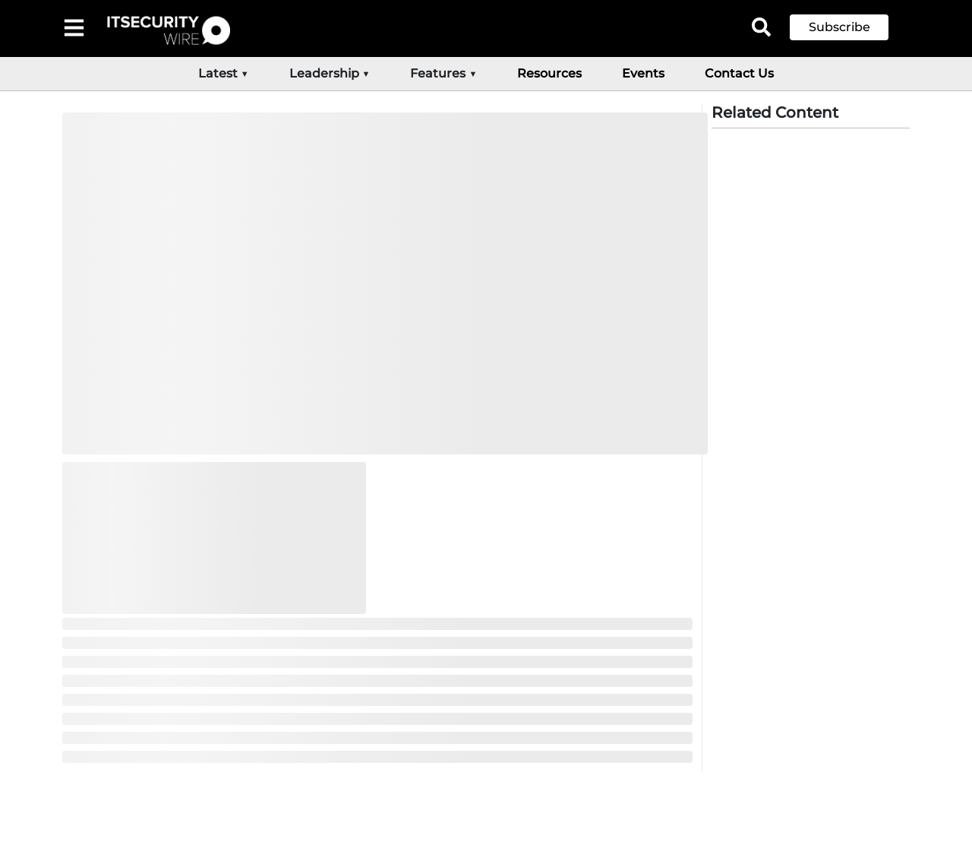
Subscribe (839, 27)
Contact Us (739, 73)
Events (643, 73)
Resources (549, 73)
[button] (850, 27)
